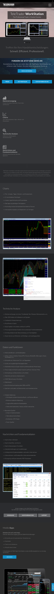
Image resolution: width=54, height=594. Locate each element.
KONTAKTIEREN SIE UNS (42, 81)
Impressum (22, 589)
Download (16, 482)
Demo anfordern (27, 71)
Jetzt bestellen (22, 81)
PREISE (6, 81)
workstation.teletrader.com (47, 588)
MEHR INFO (9, 528)
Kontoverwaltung (35, 482)
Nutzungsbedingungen (29, 589)
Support (27, 486)
